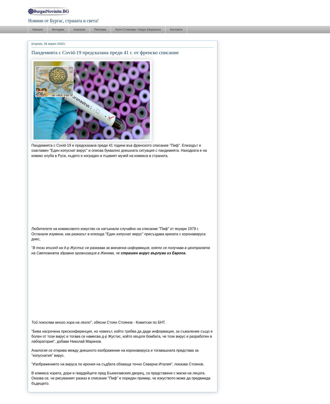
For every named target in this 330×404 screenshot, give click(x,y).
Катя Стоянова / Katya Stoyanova (138, 29)
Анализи (79, 29)
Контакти (176, 29)
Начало (38, 29)
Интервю (58, 29)
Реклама (100, 29)
